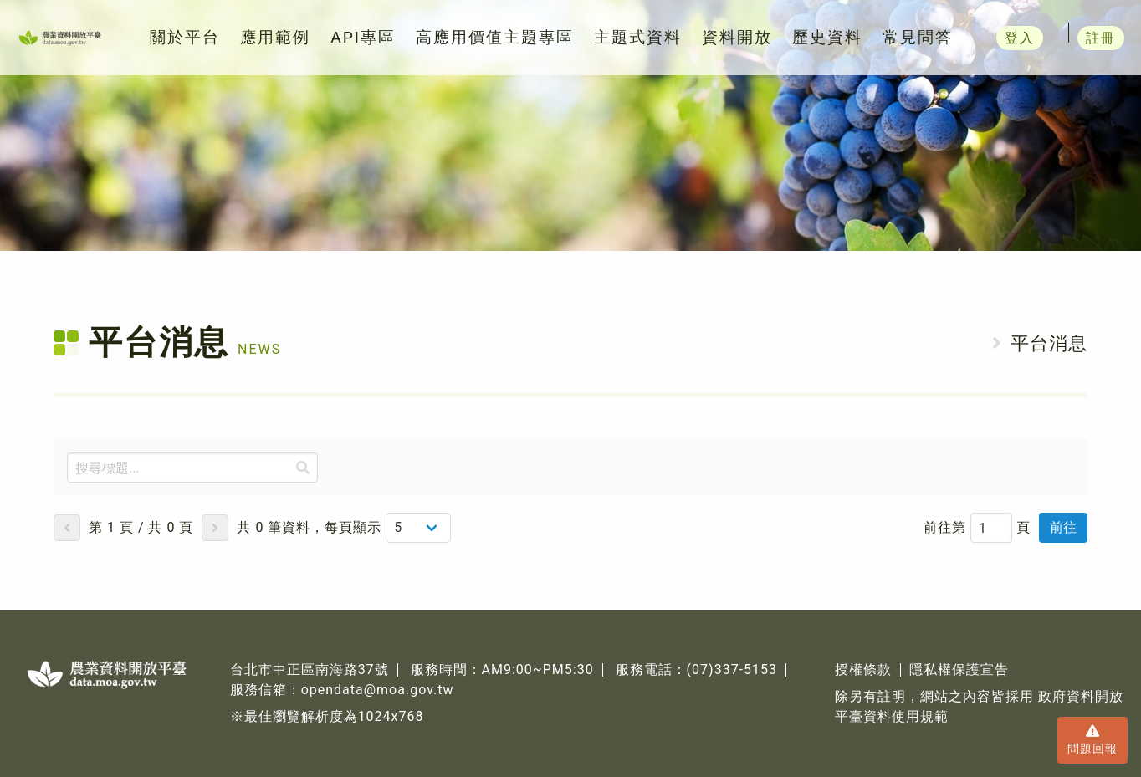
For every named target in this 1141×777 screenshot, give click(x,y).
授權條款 (863, 670)
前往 (1063, 527)
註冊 (1106, 37)
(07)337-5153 (732, 670)
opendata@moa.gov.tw (377, 690)
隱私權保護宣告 (959, 670)
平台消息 (1049, 343)
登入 (1054, 37)
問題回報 (1092, 739)
